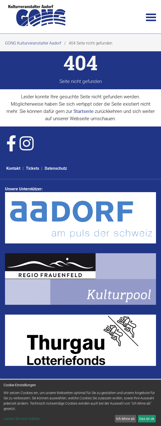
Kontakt (13, 168)
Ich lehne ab (125, 418)
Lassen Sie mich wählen (22, 419)
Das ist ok (146, 418)
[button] (151, 17)
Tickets (32, 168)
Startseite (83, 111)
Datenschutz (56, 168)
